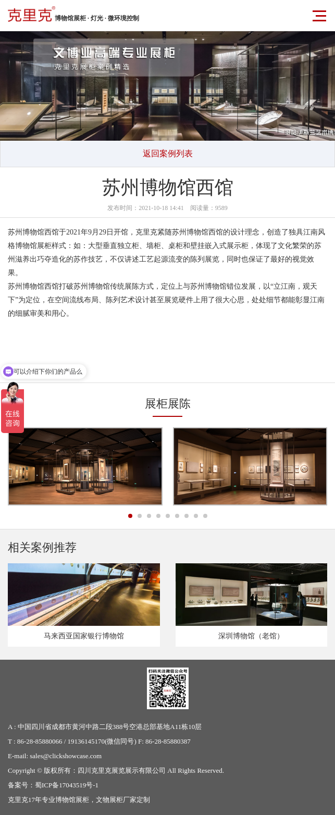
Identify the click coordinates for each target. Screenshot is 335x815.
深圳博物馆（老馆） (251, 636)
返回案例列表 (168, 153)
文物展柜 (109, 800)
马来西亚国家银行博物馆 (84, 636)
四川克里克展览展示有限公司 (122, 770)
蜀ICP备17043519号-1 (66, 785)
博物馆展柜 (72, 800)
